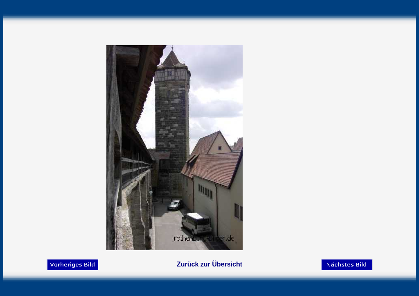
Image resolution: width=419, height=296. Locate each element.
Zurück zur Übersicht (209, 264)
